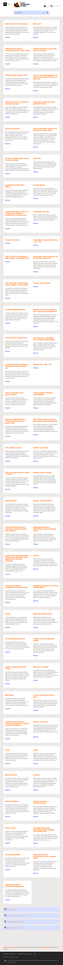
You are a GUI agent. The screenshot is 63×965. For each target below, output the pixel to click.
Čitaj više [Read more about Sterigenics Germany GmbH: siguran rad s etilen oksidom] (7, 173)
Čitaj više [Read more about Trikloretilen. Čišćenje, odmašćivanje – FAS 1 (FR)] (35, 245)
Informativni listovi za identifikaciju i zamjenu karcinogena (17, 103)
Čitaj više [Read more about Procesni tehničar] (35, 198)
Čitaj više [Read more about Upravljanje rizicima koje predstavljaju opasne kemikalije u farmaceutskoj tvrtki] (35, 843)
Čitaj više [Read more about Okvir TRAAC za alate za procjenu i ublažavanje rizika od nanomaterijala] (35, 434)
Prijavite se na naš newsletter (11, 947)
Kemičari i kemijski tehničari (42, 501)
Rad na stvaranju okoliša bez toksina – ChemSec (17, 473)
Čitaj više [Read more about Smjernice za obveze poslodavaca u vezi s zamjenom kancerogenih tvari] (35, 326)
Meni (9, 4)
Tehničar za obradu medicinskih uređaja (43, 639)
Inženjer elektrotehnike (12, 855)
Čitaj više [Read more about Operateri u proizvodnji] (35, 461)
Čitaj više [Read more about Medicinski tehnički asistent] (35, 627)
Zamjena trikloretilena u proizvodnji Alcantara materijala (45, 49)
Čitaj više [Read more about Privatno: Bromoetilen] (7, 243)
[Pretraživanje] (52, 6)
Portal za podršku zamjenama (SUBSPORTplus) (43, 394)
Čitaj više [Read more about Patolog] (7, 627)
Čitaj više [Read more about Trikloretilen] (35, 172)
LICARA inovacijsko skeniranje (15, 310)
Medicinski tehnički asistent (42, 614)
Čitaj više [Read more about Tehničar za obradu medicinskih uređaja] (35, 655)
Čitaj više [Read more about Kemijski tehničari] (7, 516)
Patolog (7, 614)
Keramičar (36, 775)
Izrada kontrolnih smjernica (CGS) (16, 75)
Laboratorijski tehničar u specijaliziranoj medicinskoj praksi (16, 586)
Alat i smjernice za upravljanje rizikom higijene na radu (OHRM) (44, 339)
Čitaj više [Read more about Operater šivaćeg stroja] (35, 737)
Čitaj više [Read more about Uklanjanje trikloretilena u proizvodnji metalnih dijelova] (35, 601)
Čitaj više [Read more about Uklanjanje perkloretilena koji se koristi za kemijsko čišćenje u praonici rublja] (7, 436)
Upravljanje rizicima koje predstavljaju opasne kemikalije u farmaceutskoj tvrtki (44, 829)
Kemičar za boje (10, 828)
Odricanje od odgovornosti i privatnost (25, 954)
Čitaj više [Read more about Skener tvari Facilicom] (7, 143)
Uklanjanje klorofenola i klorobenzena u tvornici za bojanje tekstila (44, 856)
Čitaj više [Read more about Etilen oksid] (35, 37)
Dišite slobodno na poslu (13, 448)
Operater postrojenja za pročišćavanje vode (41, 802)
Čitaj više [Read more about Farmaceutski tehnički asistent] (7, 652)
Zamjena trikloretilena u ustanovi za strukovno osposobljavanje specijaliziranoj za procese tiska (17, 213)
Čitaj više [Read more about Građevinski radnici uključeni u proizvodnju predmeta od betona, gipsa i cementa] (7, 544)
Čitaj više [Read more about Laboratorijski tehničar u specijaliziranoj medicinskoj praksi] (7, 602)
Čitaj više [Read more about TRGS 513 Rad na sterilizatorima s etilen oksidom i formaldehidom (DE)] (7, 262)
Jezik (47, 6)
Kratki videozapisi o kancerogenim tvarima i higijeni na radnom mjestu (16, 284)
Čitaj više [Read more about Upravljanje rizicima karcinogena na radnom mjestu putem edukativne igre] (7, 381)
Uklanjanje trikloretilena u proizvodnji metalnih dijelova (45, 586)
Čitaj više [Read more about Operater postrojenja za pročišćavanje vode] (35, 816)
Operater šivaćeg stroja (40, 722)
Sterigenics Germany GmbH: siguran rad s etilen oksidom (17, 159)
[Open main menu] (5, 4)
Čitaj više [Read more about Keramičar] (35, 790)
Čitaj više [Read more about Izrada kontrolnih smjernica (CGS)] (7, 89)
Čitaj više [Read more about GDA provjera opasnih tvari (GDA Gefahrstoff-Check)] (35, 117)
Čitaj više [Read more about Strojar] (7, 763)
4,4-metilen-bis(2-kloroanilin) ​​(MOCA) (15, 186)
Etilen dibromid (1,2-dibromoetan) (16, 24)
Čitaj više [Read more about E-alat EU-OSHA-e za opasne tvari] (7, 351)
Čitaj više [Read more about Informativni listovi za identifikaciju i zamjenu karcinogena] (7, 117)
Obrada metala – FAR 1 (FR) (42, 364)
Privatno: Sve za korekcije (41, 283)
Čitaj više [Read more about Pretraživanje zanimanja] (35, 223)
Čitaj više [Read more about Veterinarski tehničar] (7, 816)
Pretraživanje (56, 6)
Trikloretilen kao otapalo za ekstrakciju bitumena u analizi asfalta (17, 49)
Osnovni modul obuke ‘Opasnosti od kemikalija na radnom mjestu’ (45, 129)
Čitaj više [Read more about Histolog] (35, 569)
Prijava (34, 954)
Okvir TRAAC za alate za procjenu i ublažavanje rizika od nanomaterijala (45, 420)
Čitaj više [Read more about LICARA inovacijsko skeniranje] (7, 323)
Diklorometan (9, 695)
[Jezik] (45, 6)
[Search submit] (47, 13)
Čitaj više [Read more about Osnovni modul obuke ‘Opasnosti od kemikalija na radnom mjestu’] (35, 147)
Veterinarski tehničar (12, 801)
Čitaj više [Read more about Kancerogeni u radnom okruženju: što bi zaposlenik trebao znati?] (35, 272)
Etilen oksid (37, 24)
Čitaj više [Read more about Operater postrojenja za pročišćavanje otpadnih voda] (7, 900)
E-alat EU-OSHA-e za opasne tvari (16, 338)
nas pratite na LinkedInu (45, 947)
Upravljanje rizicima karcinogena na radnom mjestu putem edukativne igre (17, 366)
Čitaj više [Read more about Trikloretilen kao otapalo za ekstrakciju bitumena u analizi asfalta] (7, 64)
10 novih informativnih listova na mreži (44, 696)
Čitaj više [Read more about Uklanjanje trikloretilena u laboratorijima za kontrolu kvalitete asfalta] (35, 544)
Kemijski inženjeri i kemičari (42, 472)
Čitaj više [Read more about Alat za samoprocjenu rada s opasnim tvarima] (7, 408)
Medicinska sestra (11, 775)
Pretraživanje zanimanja (41, 212)
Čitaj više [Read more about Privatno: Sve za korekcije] (35, 286)
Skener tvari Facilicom (12, 128)
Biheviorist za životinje (40, 667)
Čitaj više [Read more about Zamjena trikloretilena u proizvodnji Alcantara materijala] (35, 64)
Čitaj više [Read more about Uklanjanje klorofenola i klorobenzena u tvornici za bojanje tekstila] (35, 873)
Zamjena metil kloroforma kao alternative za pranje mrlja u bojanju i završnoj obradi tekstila (17, 723)
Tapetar (35, 750)
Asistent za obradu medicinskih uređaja (15, 668)
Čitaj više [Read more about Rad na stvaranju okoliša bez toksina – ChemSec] (7, 489)
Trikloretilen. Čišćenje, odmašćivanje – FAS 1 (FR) (45, 241)
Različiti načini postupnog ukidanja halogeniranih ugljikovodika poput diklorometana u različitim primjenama (16, 558)
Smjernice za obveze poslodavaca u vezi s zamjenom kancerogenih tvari (45, 310)
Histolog (36, 555)
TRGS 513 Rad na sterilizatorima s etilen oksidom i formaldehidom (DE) (17, 257)
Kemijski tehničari (11, 501)
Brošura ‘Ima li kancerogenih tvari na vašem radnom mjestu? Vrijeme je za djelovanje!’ (45, 77)
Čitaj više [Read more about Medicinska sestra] (7, 790)
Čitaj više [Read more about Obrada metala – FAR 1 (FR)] (35, 368)
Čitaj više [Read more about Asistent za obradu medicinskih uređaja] (7, 684)
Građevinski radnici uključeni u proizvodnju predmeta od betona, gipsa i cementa (16, 529)
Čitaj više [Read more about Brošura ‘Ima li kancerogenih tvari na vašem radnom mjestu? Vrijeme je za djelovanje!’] (35, 90)
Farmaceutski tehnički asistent (15, 639)
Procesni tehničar (39, 185)
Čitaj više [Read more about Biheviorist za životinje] (35, 680)
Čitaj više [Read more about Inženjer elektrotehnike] (7, 870)
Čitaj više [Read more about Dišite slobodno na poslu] (7, 461)
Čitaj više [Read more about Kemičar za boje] (7, 843)
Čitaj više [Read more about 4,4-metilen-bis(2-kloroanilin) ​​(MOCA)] (7, 200)
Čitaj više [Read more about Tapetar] (35, 763)
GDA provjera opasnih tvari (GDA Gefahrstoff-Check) (44, 103)
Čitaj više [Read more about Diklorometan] (7, 708)
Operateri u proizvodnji (40, 448)
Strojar (7, 750)
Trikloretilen (37, 158)
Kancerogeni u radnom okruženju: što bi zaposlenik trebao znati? (45, 257)
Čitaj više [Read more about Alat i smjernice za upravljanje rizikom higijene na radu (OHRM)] (35, 353)
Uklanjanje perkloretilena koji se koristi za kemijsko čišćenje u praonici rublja (15, 421)
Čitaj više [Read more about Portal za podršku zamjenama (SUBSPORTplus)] (35, 408)
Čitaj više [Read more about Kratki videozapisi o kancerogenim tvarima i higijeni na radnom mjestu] (7, 298)
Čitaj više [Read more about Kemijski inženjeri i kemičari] (35, 487)
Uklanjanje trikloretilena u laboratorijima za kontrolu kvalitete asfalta (44, 529)
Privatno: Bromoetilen (12, 240)
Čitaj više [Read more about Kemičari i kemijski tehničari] (35, 516)
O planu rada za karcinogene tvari (9, 954)
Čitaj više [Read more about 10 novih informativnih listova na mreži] (35, 710)
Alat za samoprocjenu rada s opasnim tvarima (14, 394)
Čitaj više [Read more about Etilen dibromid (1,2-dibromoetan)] (7, 37)
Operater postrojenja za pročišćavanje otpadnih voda (14, 885)
